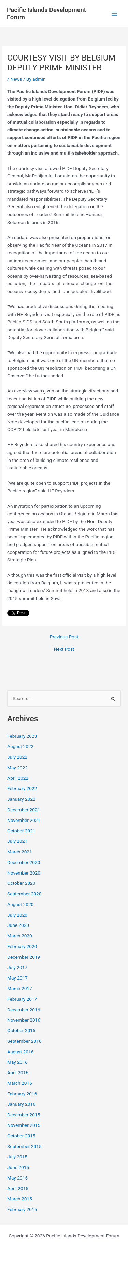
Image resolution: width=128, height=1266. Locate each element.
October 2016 (21, 1030)
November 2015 (23, 1125)
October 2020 (21, 883)
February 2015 (22, 1209)
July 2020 (17, 915)
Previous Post (64, 637)
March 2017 (19, 988)
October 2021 (21, 831)
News (16, 79)
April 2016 (17, 1072)
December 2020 (23, 862)
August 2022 (20, 746)
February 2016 (22, 1093)
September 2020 (24, 893)
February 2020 (22, 946)
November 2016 (23, 1020)
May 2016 (17, 1062)
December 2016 (23, 1009)
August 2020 (20, 904)
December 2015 (23, 1114)
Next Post (64, 649)
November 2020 (23, 873)
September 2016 (24, 1041)
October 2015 (21, 1135)
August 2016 (20, 1051)
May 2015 (17, 1178)
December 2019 (23, 957)
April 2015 (17, 1188)
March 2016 (19, 1083)
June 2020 (18, 925)
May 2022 (17, 767)
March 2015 (19, 1198)
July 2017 (17, 967)
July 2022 (17, 757)
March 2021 (19, 851)
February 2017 (22, 999)
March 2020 (19, 935)
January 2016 (21, 1104)
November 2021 (23, 820)
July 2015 (17, 1156)
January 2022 (21, 799)
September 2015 (24, 1146)
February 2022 (22, 788)
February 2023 (22, 736)
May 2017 (17, 978)
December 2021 (23, 809)
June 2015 (18, 1167)
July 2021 (17, 841)
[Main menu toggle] (115, 13)
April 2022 (17, 778)
